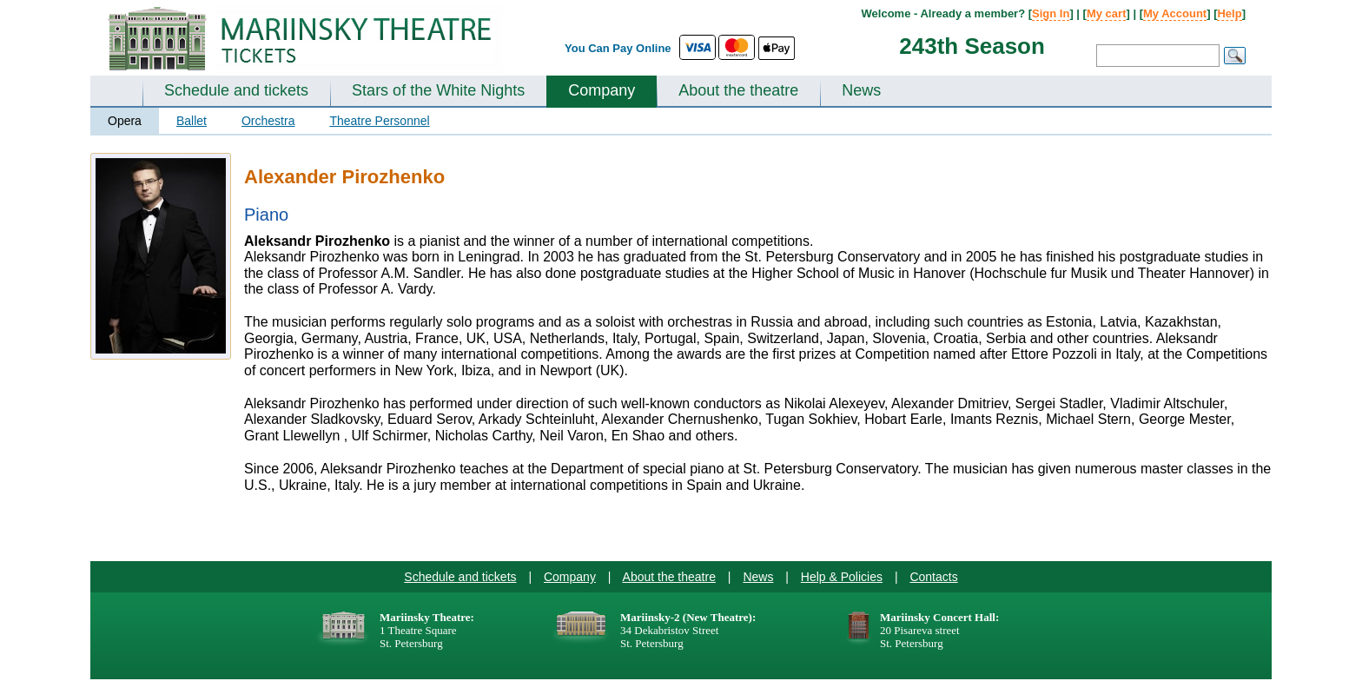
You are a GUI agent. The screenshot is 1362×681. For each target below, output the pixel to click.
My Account (1175, 13)
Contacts (933, 577)
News (861, 90)
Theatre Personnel (379, 121)
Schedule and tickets (236, 90)
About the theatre (738, 90)
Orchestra (267, 121)
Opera (125, 121)
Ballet (191, 121)
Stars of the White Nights (438, 90)
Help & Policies (842, 577)
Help (1229, 13)
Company (601, 90)
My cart (1107, 13)
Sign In (1050, 13)
